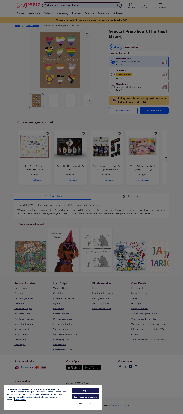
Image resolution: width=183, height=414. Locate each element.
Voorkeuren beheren (86, 403)
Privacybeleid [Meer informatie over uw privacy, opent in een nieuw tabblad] (20, 399)
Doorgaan (86, 391)
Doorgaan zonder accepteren (85, 397)
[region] (53, 397)
